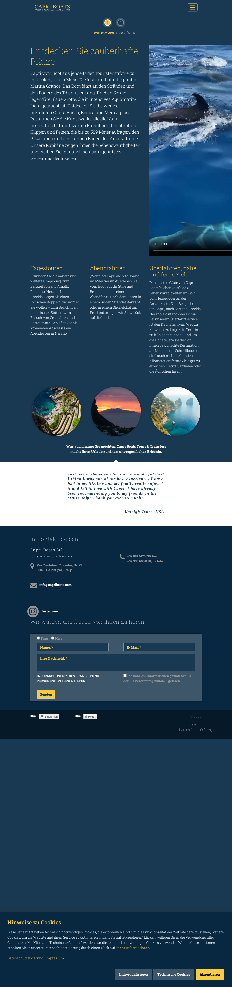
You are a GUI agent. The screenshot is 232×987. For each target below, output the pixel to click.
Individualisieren (133, 974)
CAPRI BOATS (56, 7)
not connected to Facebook (33, 845)
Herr (56, 767)
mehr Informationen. (133, 947)
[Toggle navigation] (193, 7)
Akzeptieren (210, 974)
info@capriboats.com (55, 713)
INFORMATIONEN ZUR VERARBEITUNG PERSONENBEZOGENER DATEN (68, 807)
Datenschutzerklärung (196, 858)
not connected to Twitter (78, 845)
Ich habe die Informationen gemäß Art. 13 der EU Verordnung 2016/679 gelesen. (157, 807)
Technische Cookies (173, 974)
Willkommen (104, 161)
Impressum (193, 853)
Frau (42, 767)
